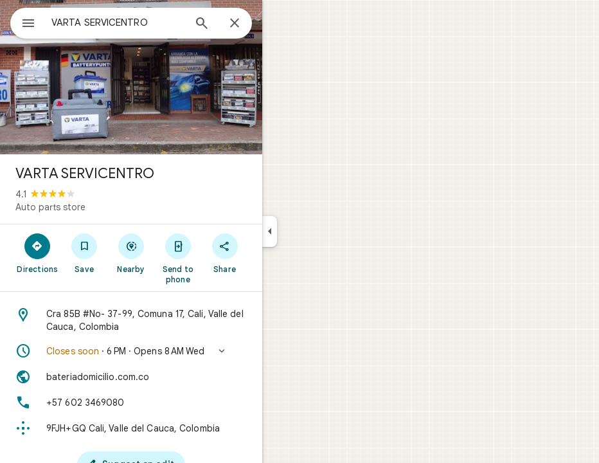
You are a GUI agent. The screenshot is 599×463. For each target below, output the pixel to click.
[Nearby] (131, 253)
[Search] (201, 24)
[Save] (84, 253)
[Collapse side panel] (269, 231)
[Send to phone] (177, 258)
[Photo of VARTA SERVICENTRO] (131, 77)
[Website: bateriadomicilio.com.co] (131, 377)
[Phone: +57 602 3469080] (131, 402)
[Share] (224, 253)
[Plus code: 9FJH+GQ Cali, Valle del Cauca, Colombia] (131, 428)
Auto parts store (50, 207)
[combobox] (117, 22)
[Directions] (37, 253)
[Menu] (28, 24)
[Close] (234, 24)
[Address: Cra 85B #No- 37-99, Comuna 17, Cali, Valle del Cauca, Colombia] (131, 320)
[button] (131, 351)
